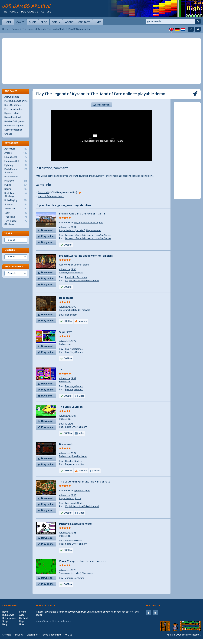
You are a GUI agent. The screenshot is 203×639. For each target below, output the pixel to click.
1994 (73, 453)
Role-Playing (15, 200)
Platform (15, 180)
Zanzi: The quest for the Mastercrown (82, 561)
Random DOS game (14, 125)
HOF (87, 490)
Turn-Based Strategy (15, 223)
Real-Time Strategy (15, 195)
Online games (9, 618)
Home (8, 22)
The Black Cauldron (71, 406)
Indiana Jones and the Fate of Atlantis (82, 213)
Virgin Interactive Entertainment (82, 280)
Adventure (64, 227)
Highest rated (11, 113)
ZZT (61, 369)
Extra (78, 498)
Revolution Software (76, 277)
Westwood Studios (74, 503)
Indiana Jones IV (89, 222)
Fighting (15, 165)
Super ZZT (65, 332)
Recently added (12, 117)
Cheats (8, 134)
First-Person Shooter (15, 171)
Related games (13, 266)
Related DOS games (14, 121)
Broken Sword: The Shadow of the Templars (86, 255)
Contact (84, 22)
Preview (63, 272)
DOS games (9, 605)
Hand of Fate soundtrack (51, 196)
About (69, 22)
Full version (65, 344)
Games (20, 22)
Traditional (15, 217)
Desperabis (66, 297)
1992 (73, 227)
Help (21, 621)
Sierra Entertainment (76, 427)
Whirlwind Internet (191, 634)
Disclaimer (32, 634)
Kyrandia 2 (79, 490)
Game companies (13, 129)
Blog (44, 22)
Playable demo (93, 230)
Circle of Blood (81, 264)
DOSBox (68, 244)
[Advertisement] (101, 61)
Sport (15, 212)
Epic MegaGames (74, 349)
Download (46, 230)
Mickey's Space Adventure (75, 523)
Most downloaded (13, 109)
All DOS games (11, 97)
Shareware (87, 573)
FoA (101, 222)
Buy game (46, 242)
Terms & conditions (51, 634)
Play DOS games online (16, 101)
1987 (73, 416)
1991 (73, 378)
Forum (56, 22)
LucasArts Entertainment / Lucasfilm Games (88, 235)
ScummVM (43, 192)
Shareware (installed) (70, 573)
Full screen (103, 104)
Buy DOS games (12, 105)
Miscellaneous (15, 176)
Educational (15, 157)
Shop (32, 22)
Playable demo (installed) (72, 230)
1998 (73, 570)
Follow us (153, 605)
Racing (15, 189)
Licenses (9, 249)
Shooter (15, 204)
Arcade (15, 153)
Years (8, 233)
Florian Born (71, 314)
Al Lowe (69, 423)
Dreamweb (65, 444)
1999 (73, 307)
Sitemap (6, 634)
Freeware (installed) (69, 310)
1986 (73, 532)
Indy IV (77, 222)
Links (98, 22)
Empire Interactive (74, 464)
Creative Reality (73, 461)
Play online (47, 236)
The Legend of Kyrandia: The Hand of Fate (43, 29)
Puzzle (15, 185)
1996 (73, 269)
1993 (73, 495)
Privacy (19, 634)
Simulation (15, 208)
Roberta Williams (73, 540)
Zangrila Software (74, 578)
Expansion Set (15, 161)
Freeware (85, 310)
